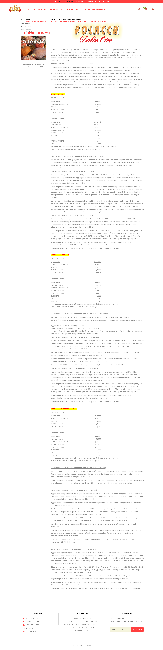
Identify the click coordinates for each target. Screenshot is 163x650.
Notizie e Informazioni (36, 21)
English (69, 2)
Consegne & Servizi (87, 619)
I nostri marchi (99, 21)
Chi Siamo (74, 619)
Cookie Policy (68, 625)
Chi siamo (29, 33)
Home (27, 9)
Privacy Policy (91, 622)
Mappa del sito (82, 631)
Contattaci (43, 33)
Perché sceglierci (82, 625)
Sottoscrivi (137, 630)
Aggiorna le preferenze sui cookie (82, 628)
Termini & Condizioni (76, 622)
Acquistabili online (95, 9)
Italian (59, 2)
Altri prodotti (74, 9)
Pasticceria (39, 9)
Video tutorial (97, 625)
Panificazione (56, 9)
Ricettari (83, 21)
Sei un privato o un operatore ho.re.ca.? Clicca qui (92, 1)
